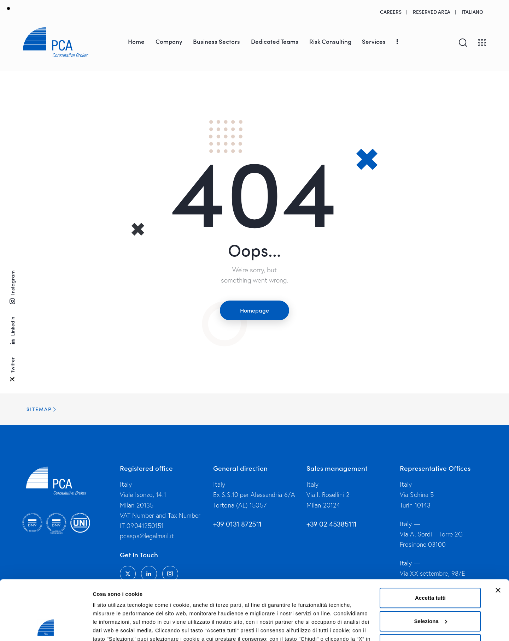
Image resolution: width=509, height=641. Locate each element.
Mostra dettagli (112, 627)
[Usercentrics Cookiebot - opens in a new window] (46, 627)
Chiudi (430, 588)
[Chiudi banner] (498, 534)
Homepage (254, 310)
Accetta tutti (430, 542)
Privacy (302, 600)
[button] (254, 409)
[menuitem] (472, 12)
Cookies (274, 600)
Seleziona (430, 565)
